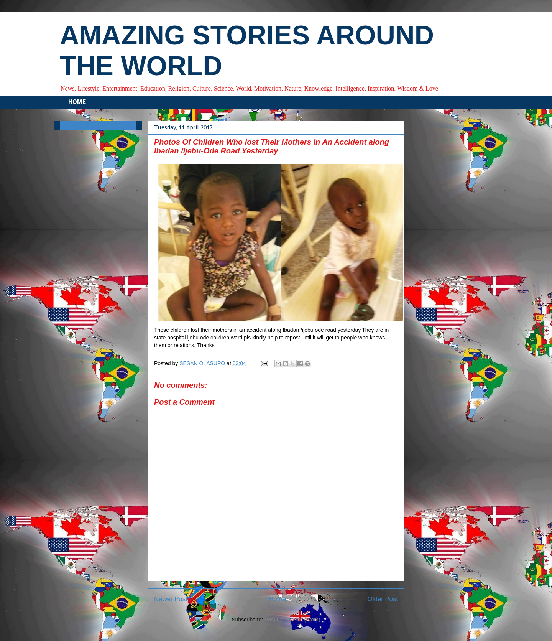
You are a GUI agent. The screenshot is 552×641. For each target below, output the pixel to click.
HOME (77, 102)
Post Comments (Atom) (292, 619)
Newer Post (170, 599)
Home (277, 599)
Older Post (383, 599)
